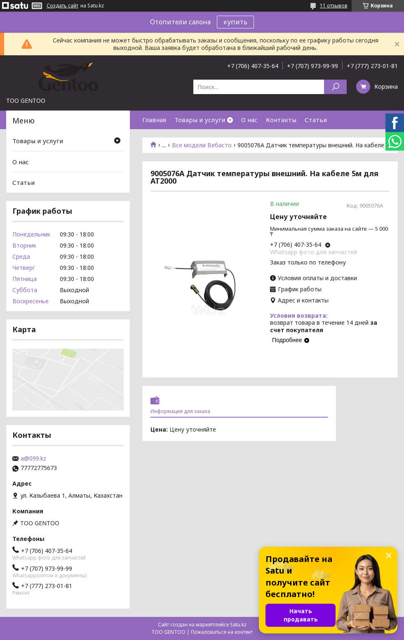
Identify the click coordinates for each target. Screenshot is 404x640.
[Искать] (335, 87)
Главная (154, 120)
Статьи (316, 120)
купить (235, 21)
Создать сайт (62, 6)
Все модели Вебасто (202, 145)
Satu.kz (238, 624)
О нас (249, 120)
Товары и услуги (199, 120)
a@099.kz (33, 458)
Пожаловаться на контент (222, 631)
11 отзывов (334, 5)
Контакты (281, 120)
